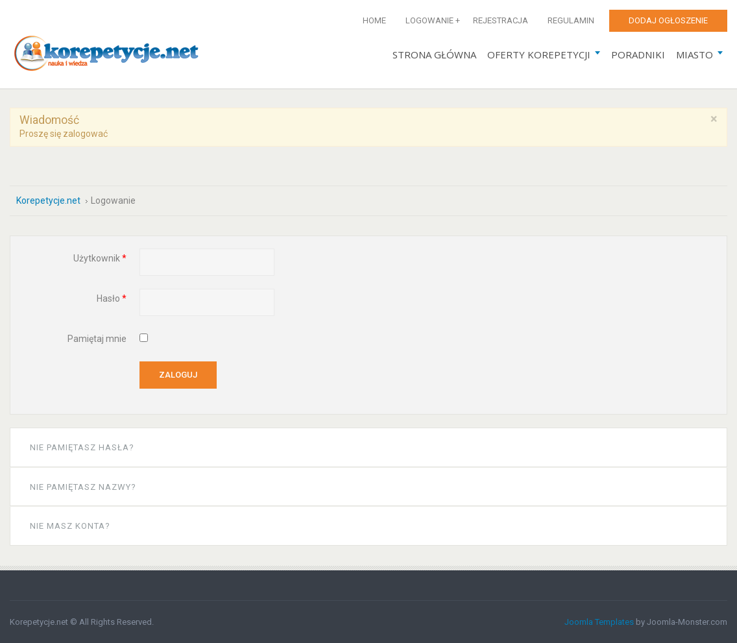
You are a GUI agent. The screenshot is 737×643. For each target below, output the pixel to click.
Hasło (112, 298)
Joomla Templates (599, 622)
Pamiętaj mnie (97, 339)
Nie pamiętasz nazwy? (83, 487)
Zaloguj (178, 375)
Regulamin (571, 20)
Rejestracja (500, 20)
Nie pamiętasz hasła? (82, 447)
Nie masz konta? (70, 526)
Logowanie (429, 20)
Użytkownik (100, 258)
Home (374, 20)
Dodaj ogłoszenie (668, 20)
